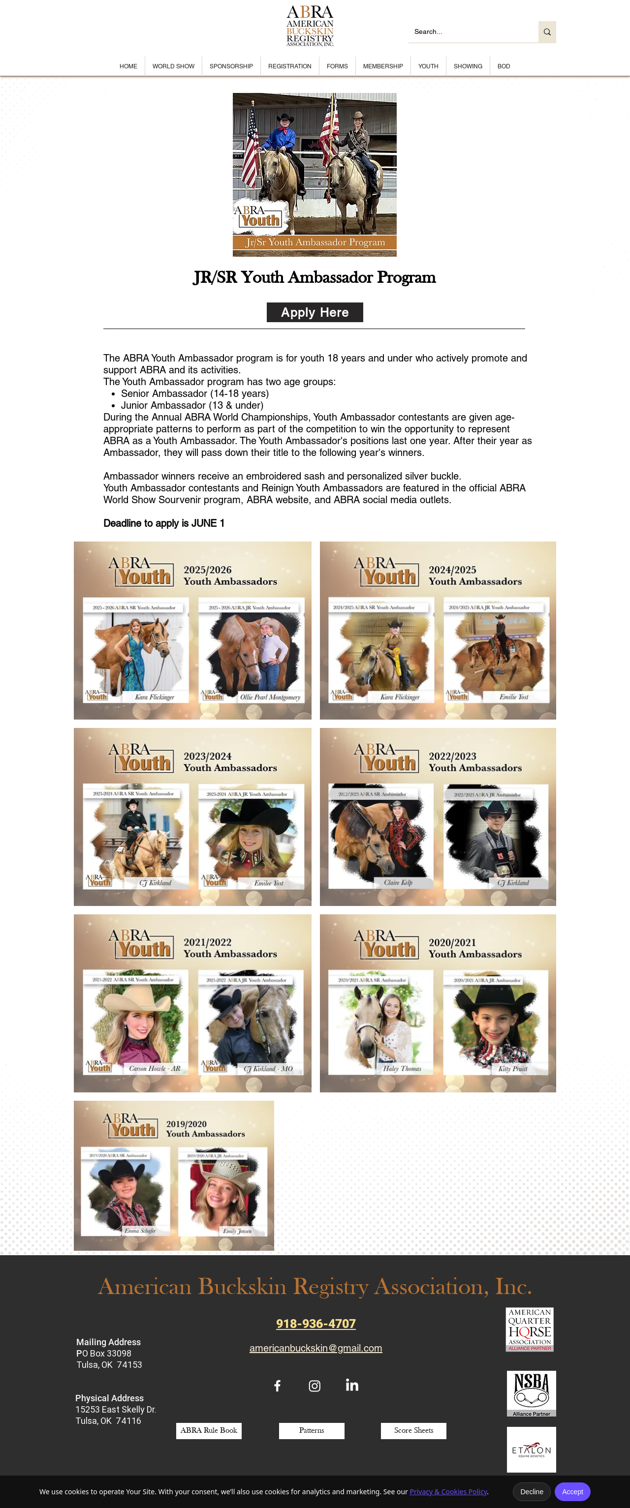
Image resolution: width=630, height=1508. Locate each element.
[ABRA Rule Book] (209, 1431)
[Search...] (466, 31)
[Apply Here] (315, 312)
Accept (572, 1492)
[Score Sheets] (413, 1431)
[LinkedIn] (352, 1385)
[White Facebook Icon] (277, 1385)
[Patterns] (312, 1431)
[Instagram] (314, 1385)
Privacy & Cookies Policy (448, 1491)
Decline (531, 1492)
